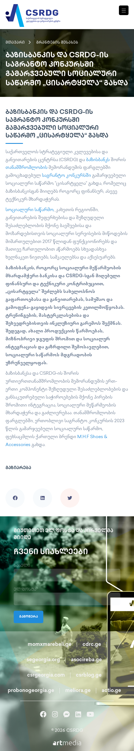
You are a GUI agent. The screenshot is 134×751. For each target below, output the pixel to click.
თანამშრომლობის (26, 168)
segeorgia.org (43, 660)
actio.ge (111, 690)
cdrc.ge (91, 644)
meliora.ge (78, 690)
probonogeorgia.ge (31, 690)
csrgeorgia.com (46, 675)
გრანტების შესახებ (57, 43)
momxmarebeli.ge (50, 644)
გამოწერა (28, 617)
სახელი (22, 566)
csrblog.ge (89, 675)
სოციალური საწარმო (29, 210)
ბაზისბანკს (98, 160)
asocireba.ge (86, 660)
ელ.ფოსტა (25, 590)
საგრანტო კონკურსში (66, 175)
